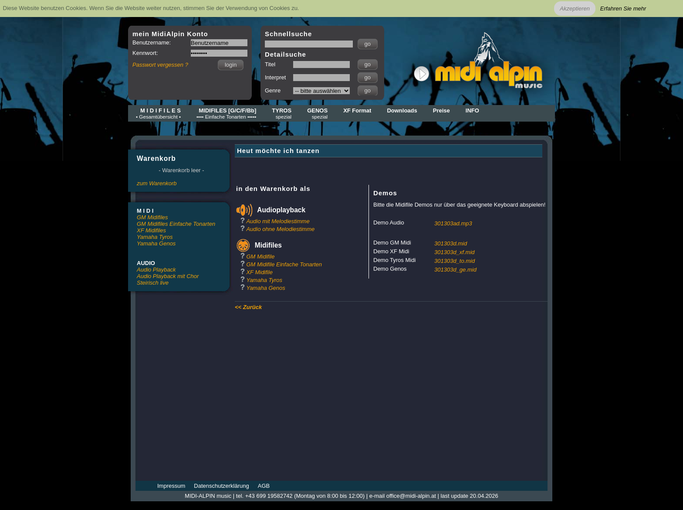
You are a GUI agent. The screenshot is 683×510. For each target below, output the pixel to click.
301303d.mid (450, 243)
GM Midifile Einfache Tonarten (284, 264)
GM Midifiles (152, 217)
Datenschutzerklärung (221, 486)
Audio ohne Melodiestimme (280, 229)
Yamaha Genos (156, 243)
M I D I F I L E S (158, 113)
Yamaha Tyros (155, 237)
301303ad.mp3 (453, 223)
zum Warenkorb (157, 183)
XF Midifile (259, 272)
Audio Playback (156, 269)
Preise (441, 110)
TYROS (281, 113)
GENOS (317, 113)
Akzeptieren (575, 8)
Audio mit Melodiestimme (277, 221)
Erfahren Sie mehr (623, 8)
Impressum (171, 486)
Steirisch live (153, 282)
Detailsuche (285, 54)
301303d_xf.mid (454, 252)
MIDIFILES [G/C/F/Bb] (226, 113)
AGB (264, 486)
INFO (472, 110)
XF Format (357, 110)
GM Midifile (260, 256)
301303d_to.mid (454, 261)
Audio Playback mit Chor (168, 276)
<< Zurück (248, 307)
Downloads (402, 110)
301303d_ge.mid (455, 269)
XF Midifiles (151, 230)
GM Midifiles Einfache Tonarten (176, 224)
